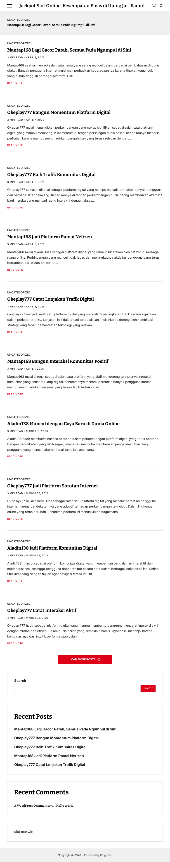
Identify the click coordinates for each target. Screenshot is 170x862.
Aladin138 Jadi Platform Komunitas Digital (52, 548)
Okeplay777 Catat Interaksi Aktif (41, 610)
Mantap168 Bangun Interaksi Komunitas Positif (57, 361)
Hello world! (65, 805)
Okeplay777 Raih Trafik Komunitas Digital (51, 174)
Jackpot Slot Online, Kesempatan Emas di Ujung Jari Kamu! (82, 5)
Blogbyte (105, 855)
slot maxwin (23, 831)
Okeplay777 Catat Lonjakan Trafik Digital (50, 299)
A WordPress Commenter (32, 805)
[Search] (161, 5)
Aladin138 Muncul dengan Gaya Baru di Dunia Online (63, 423)
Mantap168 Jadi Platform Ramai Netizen (49, 236)
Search (20, 680)
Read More (15, 83)
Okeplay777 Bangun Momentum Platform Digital (59, 112)
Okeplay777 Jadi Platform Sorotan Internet (52, 486)
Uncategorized (19, 19)
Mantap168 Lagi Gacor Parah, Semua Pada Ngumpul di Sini (51, 25)
